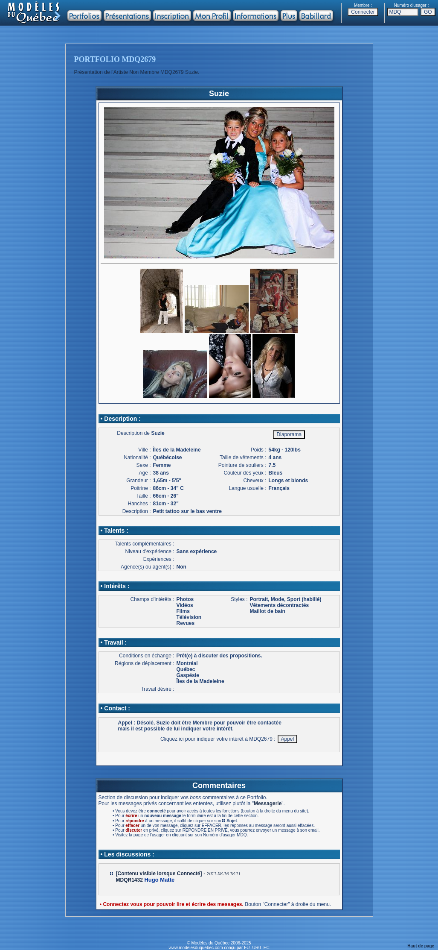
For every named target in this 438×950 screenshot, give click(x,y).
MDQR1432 (129, 880)
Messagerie (267, 803)
